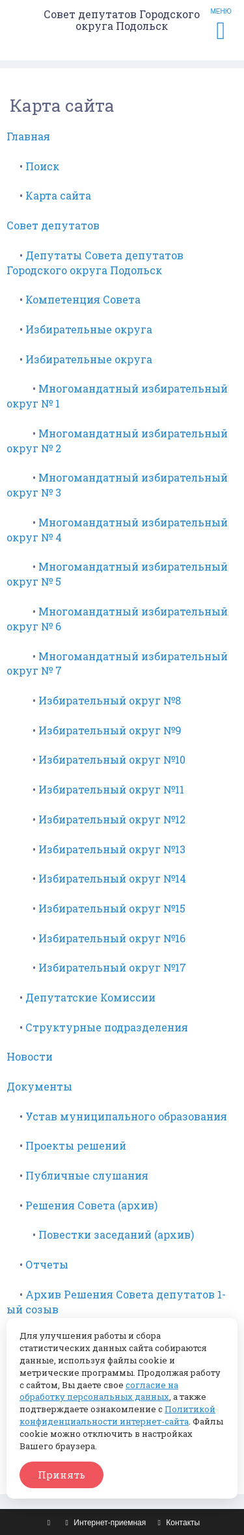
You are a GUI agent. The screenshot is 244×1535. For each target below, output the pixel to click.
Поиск (42, 166)
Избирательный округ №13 (111, 849)
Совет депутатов (53, 225)
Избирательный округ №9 (110, 730)
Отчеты (46, 1264)
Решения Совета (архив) (91, 1205)
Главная (28, 136)
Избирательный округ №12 (111, 819)
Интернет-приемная (104, 1522)
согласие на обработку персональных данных (99, 1391)
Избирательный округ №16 (111, 938)
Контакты (177, 1522)
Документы (39, 1086)
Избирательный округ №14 (112, 878)
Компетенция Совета (83, 299)
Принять (61, 1474)
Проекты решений (75, 1145)
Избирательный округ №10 (111, 759)
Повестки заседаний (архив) (116, 1234)
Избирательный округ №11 (111, 789)
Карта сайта (58, 195)
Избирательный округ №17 (112, 967)
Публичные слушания (86, 1175)
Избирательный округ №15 (111, 908)
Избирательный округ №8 (109, 700)
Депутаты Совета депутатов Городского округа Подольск (95, 262)
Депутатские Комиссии (90, 997)
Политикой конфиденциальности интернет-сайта (117, 1415)
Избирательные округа (88, 329)
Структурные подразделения (106, 1027)
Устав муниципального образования (126, 1116)
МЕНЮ (221, 25)
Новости (30, 1056)
